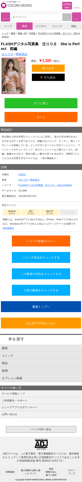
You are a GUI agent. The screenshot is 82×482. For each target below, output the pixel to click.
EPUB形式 (8, 228)
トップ (8, 26)
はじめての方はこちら (41, 323)
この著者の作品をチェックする (41, 273)
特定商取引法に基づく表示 (51, 472)
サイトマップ (72, 472)
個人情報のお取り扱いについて (30, 472)
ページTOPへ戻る (41, 429)
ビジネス (41, 26)
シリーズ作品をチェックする (41, 257)
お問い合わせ (9, 414)
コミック (57, 26)
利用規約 (10, 472)
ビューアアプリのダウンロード (20, 407)
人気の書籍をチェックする (41, 290)
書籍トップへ (41, 306)
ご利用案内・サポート (14, 400)
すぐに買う (41, 103)
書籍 (24, 26)
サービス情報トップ (13, 393)
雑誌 (73, 26)
